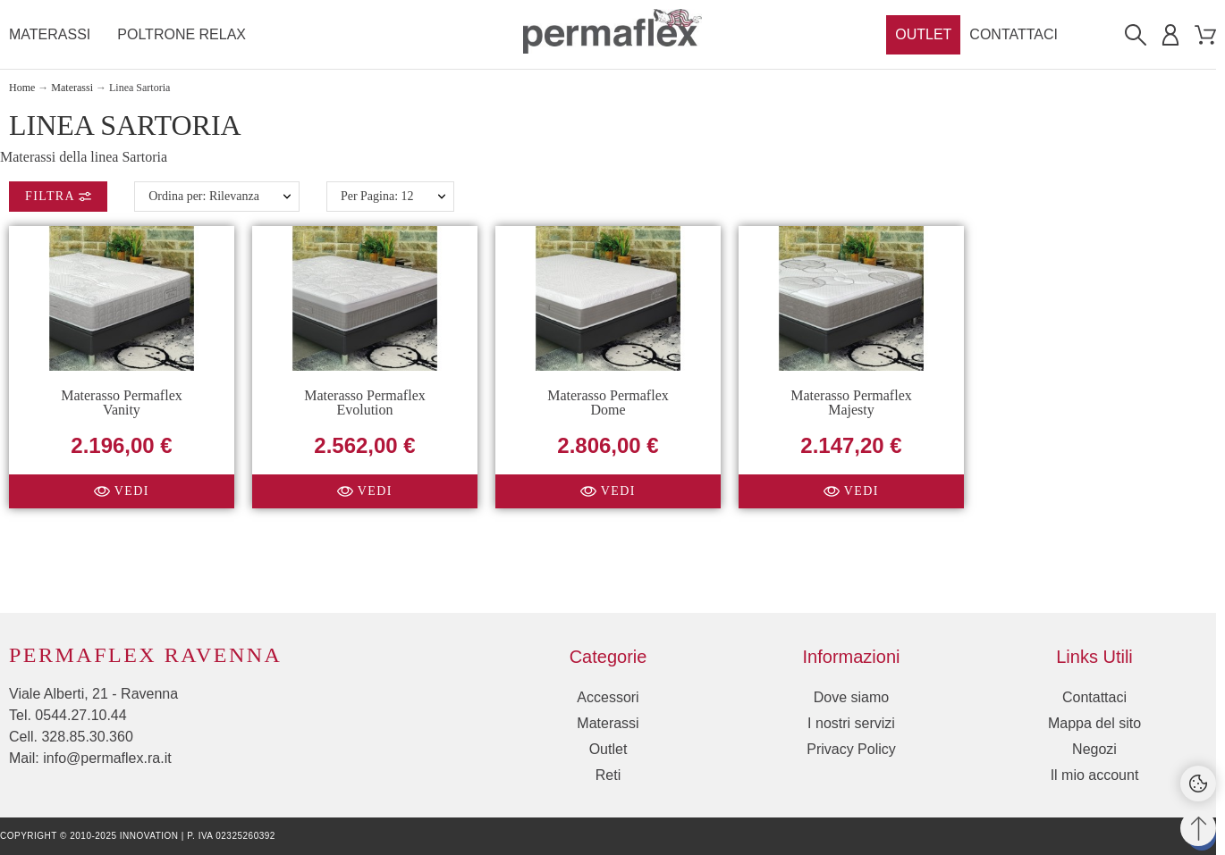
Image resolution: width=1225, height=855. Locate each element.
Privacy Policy (851, 749)
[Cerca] (1135, 35)
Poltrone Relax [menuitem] (181, 34)
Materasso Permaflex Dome (608, 401)
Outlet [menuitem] (923, 34)
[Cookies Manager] (1198, 783)
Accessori (607, 697)
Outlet (608, 749)
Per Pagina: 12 (377, 196)
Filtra (58, 196)
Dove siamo (851, 697)
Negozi (1094, 749)
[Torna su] (1198, 828)
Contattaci (1094, 697)
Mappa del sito (1094, 723)
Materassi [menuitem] (49, 34)
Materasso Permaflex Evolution (365, 401)
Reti (608, 775)
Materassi (607, 723)
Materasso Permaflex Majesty (851, 401)
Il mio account (1095, 775)
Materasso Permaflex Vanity (121, 401)
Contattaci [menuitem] (1013, 34)
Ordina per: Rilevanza (203, 196)
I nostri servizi (851, 723)
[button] (121, 490)
